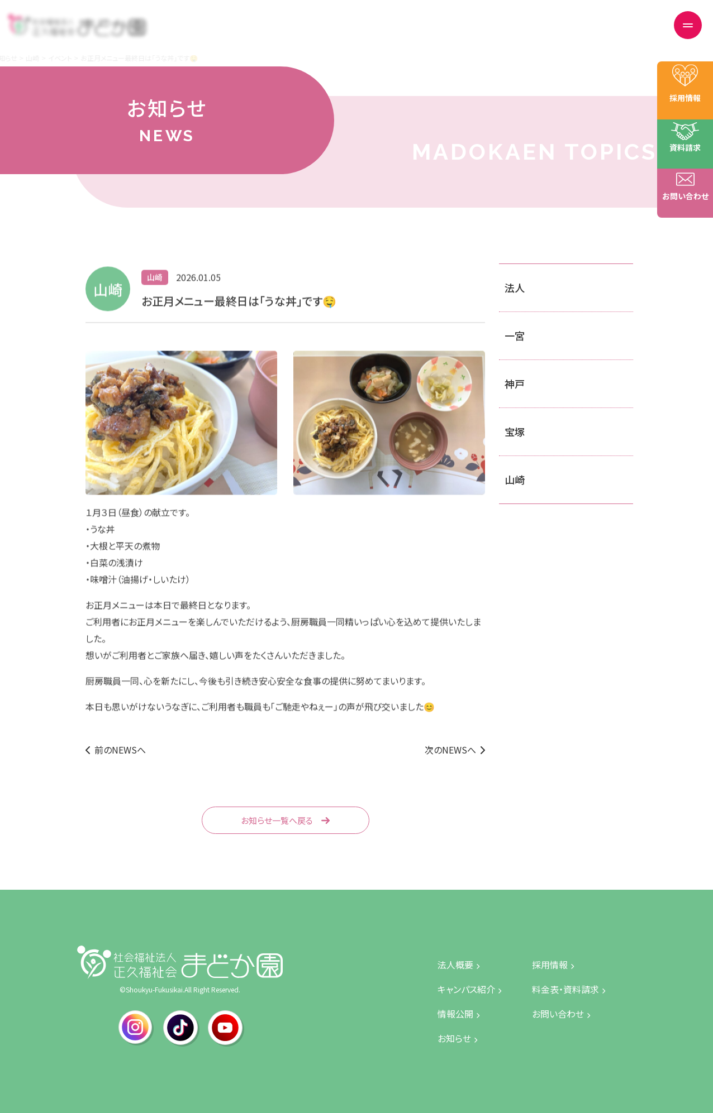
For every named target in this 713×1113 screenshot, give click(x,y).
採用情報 (507, 32)
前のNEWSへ (120, 749)
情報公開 (461, 32)
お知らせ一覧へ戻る (277, 820)
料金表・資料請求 (566, 32)
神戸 (515, 383)
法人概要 (305, 32)
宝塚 (515, 431)
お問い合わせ (631, 32)
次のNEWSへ (450, 749)
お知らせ (350, 32)
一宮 (515, 335)
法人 (515, 287)
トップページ (253, 32)
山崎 (515, 479)
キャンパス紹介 (405, 32)
